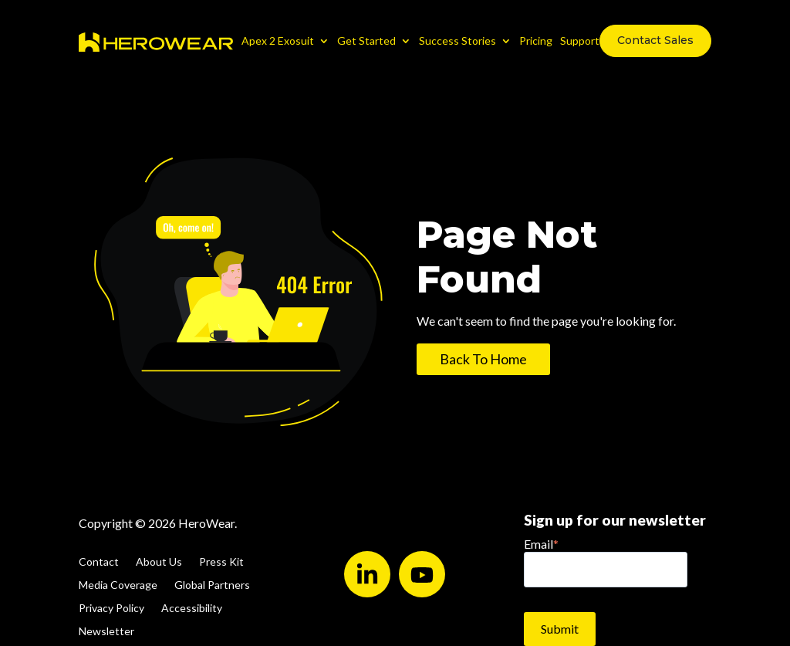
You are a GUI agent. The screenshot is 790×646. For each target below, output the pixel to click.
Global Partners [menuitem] (212, 585)
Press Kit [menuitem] (221, 562)
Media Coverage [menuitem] (118, 585)
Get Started (366, 40)
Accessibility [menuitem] (191, 608)
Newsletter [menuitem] (106, 632)
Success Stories (457, 40)
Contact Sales (655, 40)
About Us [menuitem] (159, 562)
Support (579, 40)
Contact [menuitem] (99, 562)
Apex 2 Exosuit (277, 40)
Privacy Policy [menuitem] (111, 608)
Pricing (535, 40)
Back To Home (483, 358)
